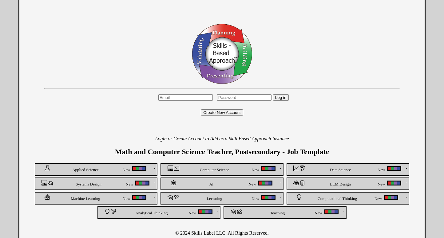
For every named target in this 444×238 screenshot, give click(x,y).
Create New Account (222, 112)
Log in (280, 97)
